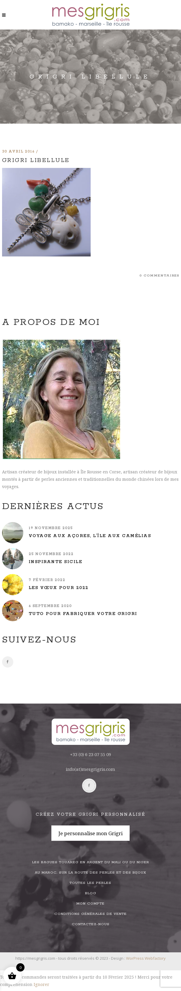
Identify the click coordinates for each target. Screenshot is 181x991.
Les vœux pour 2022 (59, 588)
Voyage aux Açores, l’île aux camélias (90, 536)
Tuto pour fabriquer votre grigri (83, 613)
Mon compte (90, 903)
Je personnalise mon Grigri (90, 833)
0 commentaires (159, 275)
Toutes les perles (90, 883)
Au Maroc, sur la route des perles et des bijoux (90, 872)
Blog (90, 893)
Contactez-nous (91, 924)
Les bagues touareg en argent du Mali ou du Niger (90, 862)
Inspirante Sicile (55, 562)
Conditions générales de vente (90, 914)
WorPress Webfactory (146, 958)
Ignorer (41, 984)
